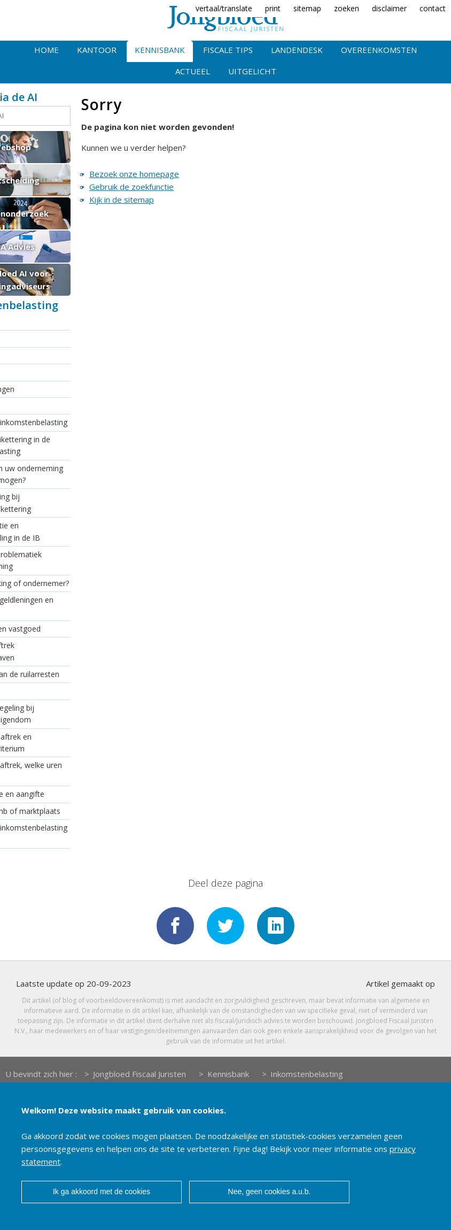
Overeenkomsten (379, 49)
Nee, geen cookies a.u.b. (269, 1191)
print (273, 8)
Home (46, 49)
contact (432, 8)
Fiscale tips (228, 49)
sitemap (307, 8)
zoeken (346, 8)
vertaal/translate (224, 8)
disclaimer (389, 8)
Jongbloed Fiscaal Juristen (139, 1073)
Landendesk (297, 49)
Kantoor (96, 49)
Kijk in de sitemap (121, 199)
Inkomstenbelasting (306, 1073)
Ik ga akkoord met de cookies (101, 1191)
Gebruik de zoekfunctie (131, 186)
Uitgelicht (252, 71)
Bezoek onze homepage (134, 173)
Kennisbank (160, 49)
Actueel (192, 71)
